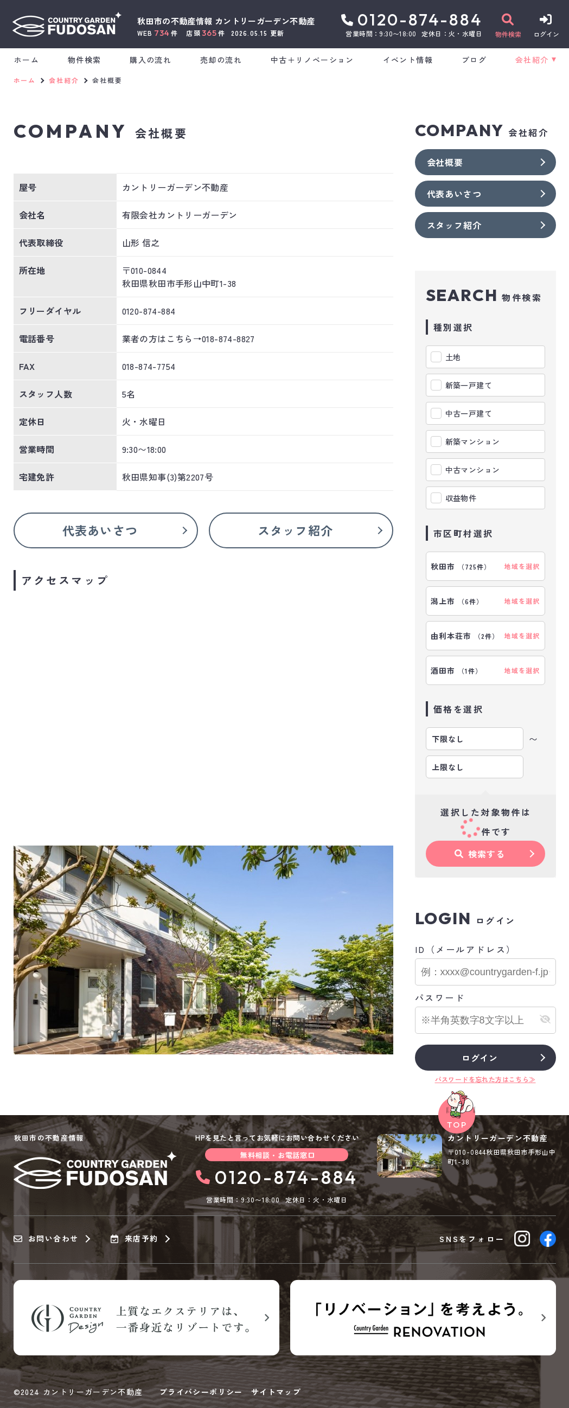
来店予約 (134, 1238)
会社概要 (445, 162)
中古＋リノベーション (312, 59)
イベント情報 (408, 59)
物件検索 (84, 59)
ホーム (26, 59)
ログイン (480, 1057)
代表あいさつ (100, 530)
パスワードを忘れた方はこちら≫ (485, 1079)
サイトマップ (276, 1392)
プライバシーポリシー (201, 1392)
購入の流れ (150, 59)
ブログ (474, 59)
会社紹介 (532, 59)
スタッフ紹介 (295, 530)
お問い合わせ (46, 1238)
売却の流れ (221, 59)
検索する (479, 853)
